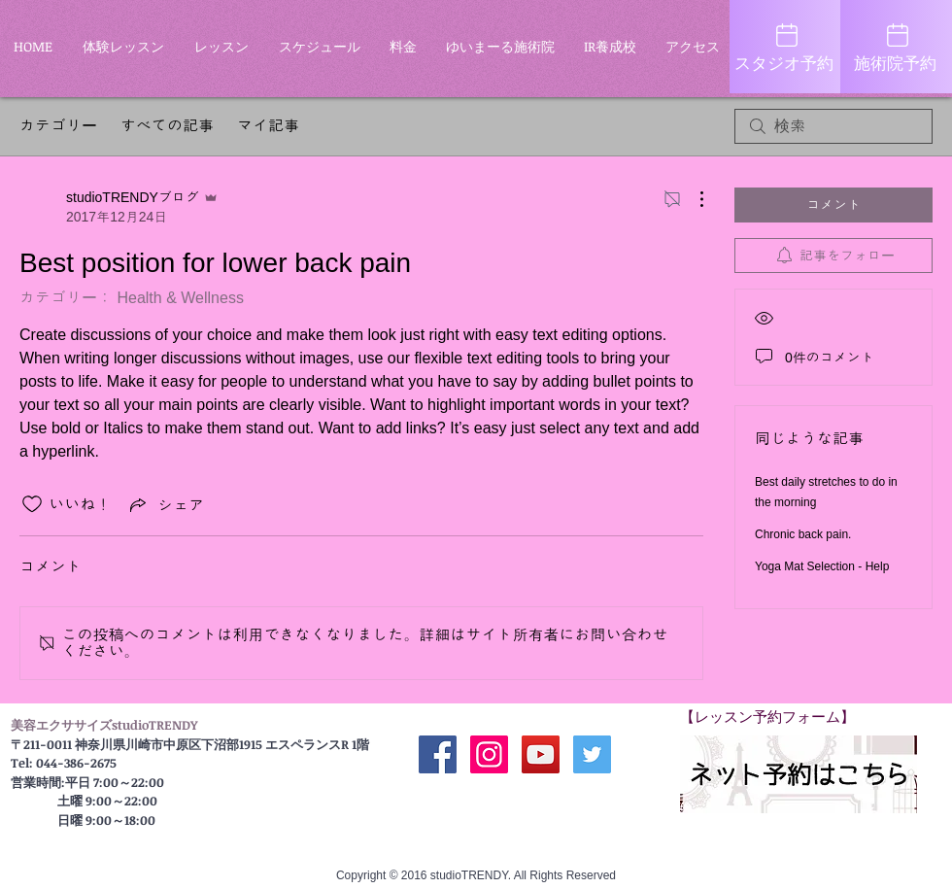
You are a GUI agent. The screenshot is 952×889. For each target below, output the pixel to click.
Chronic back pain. (803, 534)
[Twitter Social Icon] (592, 754)
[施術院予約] (896, 46)
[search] (833, 126)
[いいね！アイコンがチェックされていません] (32, 504)
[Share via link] (165, 504)
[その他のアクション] (691, 199)
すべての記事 (167, 126)
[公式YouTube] (541, 754)
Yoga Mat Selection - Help (822, 566)
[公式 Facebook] (438, 754)
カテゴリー (58, 126)
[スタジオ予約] (785, 46)
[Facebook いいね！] (514, 801)
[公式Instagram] (489, 754)
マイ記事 (268, 126)
